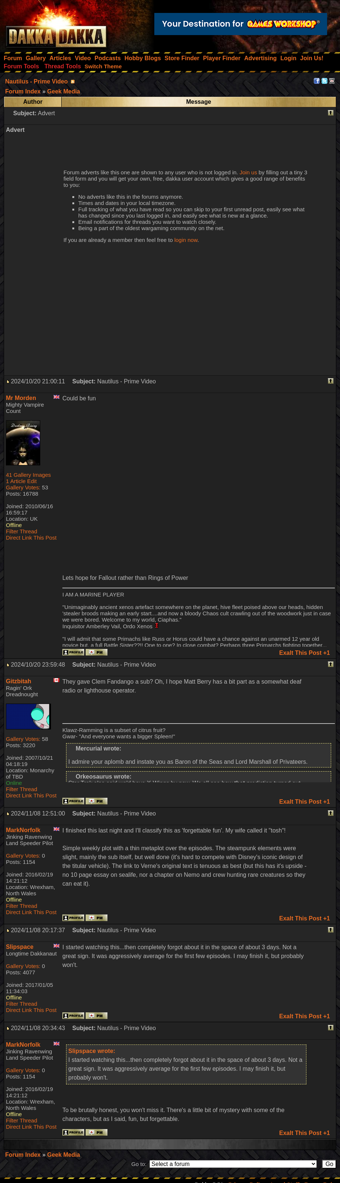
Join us (248, 172)
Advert (46, 113)
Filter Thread (21, 531)
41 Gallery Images (28, 475)
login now (186, 240)
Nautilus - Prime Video (36, 81)
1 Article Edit (21, 481)
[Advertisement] (196, 142)
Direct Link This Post (31, 537)
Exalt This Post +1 (304, 653)
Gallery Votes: (23, 487)
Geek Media (63, 1155)
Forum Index (23, 1155)
